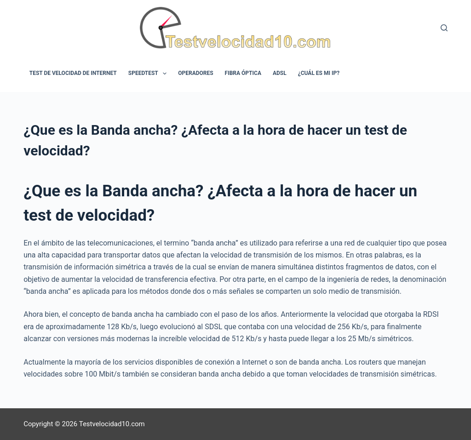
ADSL (280, 73)
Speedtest (149, 73)
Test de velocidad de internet (73, 73)
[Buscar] (444, 27)
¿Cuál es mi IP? (318, 73)
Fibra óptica (243, 73)
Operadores (195, 73)
